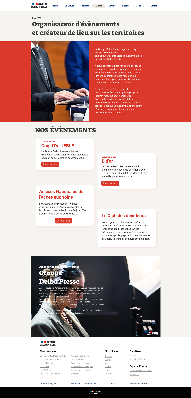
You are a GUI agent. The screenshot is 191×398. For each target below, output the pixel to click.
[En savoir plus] (50, 164)
